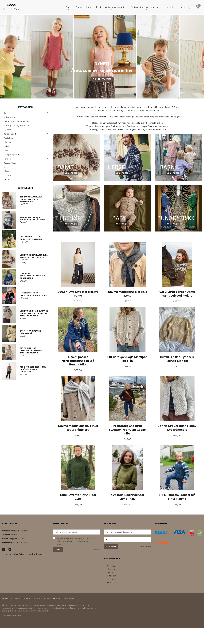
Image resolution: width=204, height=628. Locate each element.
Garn (6, 113)
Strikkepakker (10, 117)
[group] (102, 56)
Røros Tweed (10, 134)
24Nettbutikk (16, 616)
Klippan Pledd (10, 163)
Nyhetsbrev (68, 598)
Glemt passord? (145, 546)
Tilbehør (7, 142)
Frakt (5, 598)
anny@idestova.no (16, 538)
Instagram (111, 576)
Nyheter (7, 129)
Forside (111, 566)
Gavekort (8, 175)
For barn (7, 159)
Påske (6, 171)
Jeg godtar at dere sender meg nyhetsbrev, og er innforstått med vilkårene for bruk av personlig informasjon (73, 541)
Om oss (7, 179)
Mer (182, 7)
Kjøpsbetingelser (20, 598)
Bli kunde (111, 569)
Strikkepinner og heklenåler (16, 125)
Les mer (97, 550)
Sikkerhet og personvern (46, 598)
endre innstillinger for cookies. (39, 611)
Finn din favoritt (102, 79)
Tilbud (6, 150)
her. (161, 122)
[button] (201, 57)
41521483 (14, 534)
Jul (5, 167)
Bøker (6, 146)
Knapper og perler (12, 154)
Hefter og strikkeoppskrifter (16, 121)
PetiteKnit (8, 138)
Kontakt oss (112, 582)
